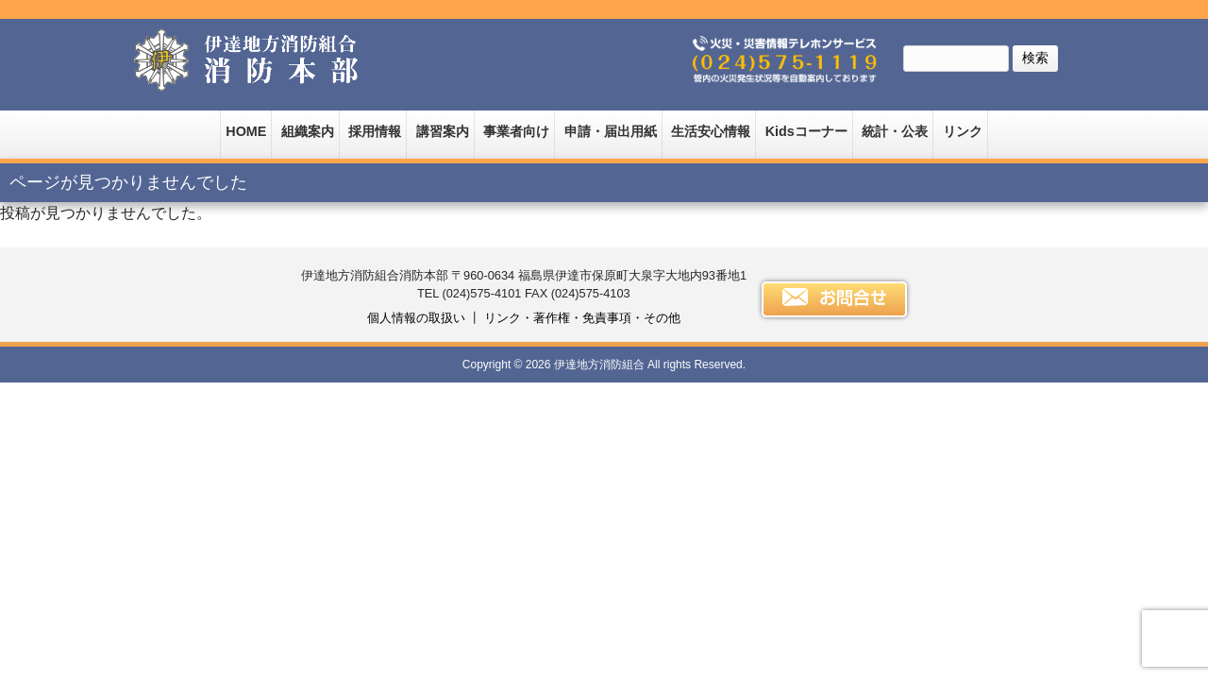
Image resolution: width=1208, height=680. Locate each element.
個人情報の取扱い (416, 318)
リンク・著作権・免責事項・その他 (582, 318)
